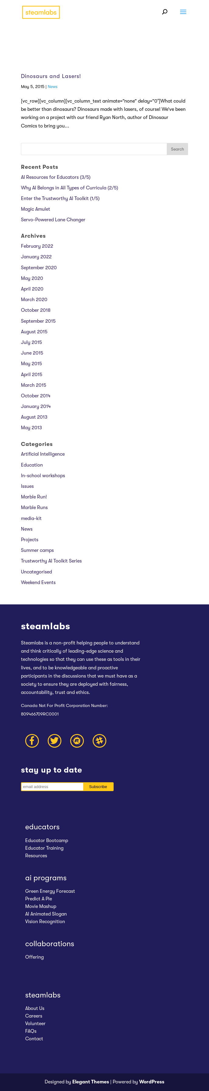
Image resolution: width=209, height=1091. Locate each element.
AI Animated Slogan (46, 914)
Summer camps (37, 550)
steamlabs (42, 995)
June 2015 (32, 353)
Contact (34, 1039)
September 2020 (39, 267)
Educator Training (44, 848)
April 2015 (31, 374)
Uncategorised (36, 572)
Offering (34, 957)
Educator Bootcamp (46, 840)
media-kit (31, 518)
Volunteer (35, 1023)
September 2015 (38, 321)
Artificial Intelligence (43, 454)
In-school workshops (43, 475)
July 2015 (31, 342)
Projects (29, 539)
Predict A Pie (38, 899)
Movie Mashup (40, 906)
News (52, 86)
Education (32, 465)
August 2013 (34, 417)
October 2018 (35, 310)
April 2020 (32, 289)
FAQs (30, 1031)
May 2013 (31, 427)
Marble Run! (34, 497)
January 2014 (36, 406)
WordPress (151, 1082)
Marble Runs (34, 507)
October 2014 (35, 396)
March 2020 (34, 299)
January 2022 (36, 257)
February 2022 (37, 246)
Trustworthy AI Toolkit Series (51, 561)
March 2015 (33, 385)
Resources (36, 855)
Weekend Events (38, 582)
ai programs (46, 877)
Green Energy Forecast (50, 891)
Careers (33, 1016)
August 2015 (34, 332)
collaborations (49, 943)
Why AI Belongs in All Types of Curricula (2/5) (69, 188)
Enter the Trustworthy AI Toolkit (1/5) (60, 198)
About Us (34, 1008)
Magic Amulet (35, 209)
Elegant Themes (90, 1082)
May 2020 (32, 278)
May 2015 (31, 363)
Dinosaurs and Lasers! (51, 76)
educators (42, 826)
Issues (27, 486)
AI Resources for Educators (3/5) (56, 177)
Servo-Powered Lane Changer (53, 220)
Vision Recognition (45, 921)
